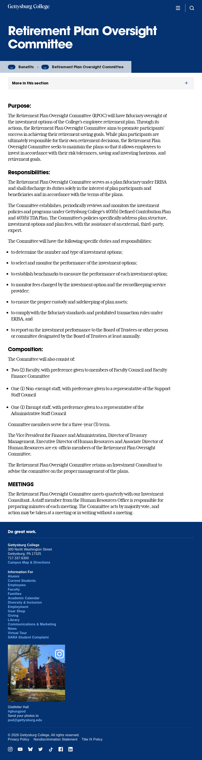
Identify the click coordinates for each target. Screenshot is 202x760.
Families (15, 594)
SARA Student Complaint (28, 637)
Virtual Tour (17, 633)
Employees (17, 585)
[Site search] (192, 8)
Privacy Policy (18, 739)
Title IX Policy (92, 739)
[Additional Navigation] (178, 8)
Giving (13, 615)
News (12, 628)
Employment (18, 607)
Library (14, 620)
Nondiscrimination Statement (56, 739)
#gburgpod (17, 711)
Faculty (14, 589)
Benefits (26, 67)
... (11, 67)
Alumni (14, 576)
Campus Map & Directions (29, 562)
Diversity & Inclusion (25, 602)
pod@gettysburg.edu (25, 720)
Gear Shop (16, 611)
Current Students (22, 580)
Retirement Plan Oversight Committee (88, 67)
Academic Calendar (24, 598)
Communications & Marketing (32, 624)
